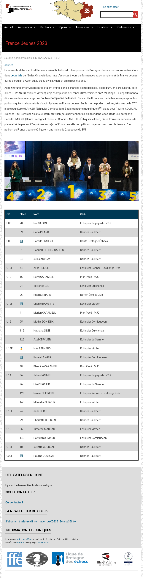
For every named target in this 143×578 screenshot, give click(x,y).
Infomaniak (43, 542)
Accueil (8, 27)
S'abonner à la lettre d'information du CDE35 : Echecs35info (40, 521)
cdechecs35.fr (24, 539)
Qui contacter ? (14, 502)
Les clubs (103, 28)
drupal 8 (20, 542)
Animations (83, 28)
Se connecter (111, 6)
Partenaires (124, 28)
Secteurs (46, 28)
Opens (64, 28)
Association (25, 28)
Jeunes (8, 65)
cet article (16, 75)
